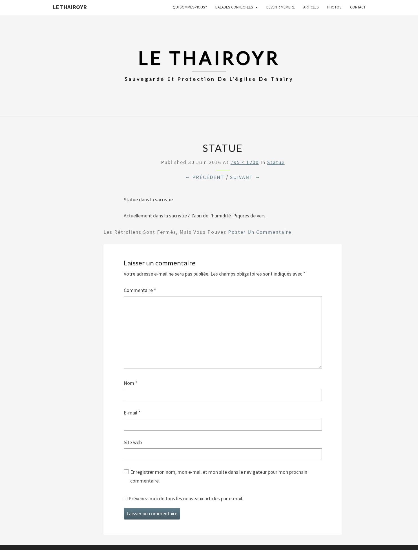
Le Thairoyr (70, 6)
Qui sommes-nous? (190, 7)
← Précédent (204, 177)
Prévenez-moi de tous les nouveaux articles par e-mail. (186, 498)
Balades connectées (234, 7)
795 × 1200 (245, 162)
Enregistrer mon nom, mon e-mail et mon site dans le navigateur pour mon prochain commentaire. (218, 476)
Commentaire (140, 290)
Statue (276, 162)
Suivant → (245, 177)
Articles (311, 7)
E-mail (132, 412)
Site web (133, 442)
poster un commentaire (259, 232)
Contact (358, 7)
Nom (131, 383)
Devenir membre (280, 7)
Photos (334, 7)
